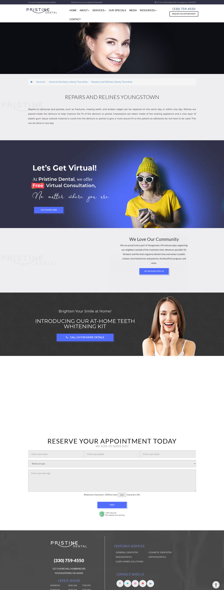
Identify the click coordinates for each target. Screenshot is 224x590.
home (73, 10)
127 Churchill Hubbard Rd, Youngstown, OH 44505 (175, 2)
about (84, 10)
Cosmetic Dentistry (160, 552)
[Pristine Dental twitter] (128, 583)
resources (148, 10)
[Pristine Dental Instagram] (135, 583)
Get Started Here (49, 210)
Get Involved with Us (154, 271)
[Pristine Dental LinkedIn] (151, 583)
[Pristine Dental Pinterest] (143, 583)
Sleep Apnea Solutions (129, 561)
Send (112, 505)
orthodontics (157, 557)
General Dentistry (127, 552)
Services (99, 10)
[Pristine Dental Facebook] (120, 583)
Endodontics (124, 557)
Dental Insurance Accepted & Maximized (86, 2)
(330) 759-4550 (184, 8)
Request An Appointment (184, 14)
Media (133, 10)
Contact (75, 19)
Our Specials (117, 10)
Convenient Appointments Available (42, 2)
